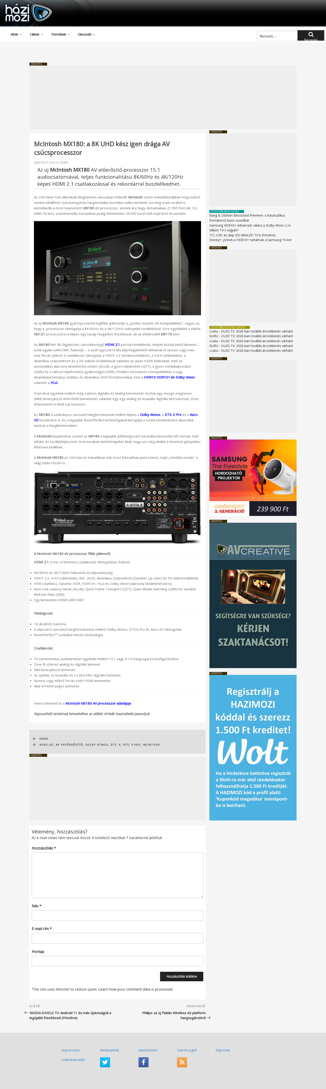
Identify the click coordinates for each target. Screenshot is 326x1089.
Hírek (16, 34)
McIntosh (151, 744)
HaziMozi (22, 5)
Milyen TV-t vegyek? (223, 230)
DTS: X (116, 744)
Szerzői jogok (187, 1050)
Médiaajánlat (109, 1050)
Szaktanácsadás (73, 1059)
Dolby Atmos (97, 744)
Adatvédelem (148, 1050)
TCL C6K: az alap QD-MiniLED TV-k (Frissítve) (242, 235)
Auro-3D (46, 744)
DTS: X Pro (173, 414)
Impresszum (71, 1050)
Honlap (38, 951)
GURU (64, 162)
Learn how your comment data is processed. (135, 989)
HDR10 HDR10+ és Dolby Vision (169, 377)
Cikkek (36, 34)
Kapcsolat (223, 1050)
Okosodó (87, 34)
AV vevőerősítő (69, 744)
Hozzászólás (44, 848)
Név (36, 905)
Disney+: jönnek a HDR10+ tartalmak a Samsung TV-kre (250, 240)
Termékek (60, 34)
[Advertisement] (163, 97)
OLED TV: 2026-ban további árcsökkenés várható (257, 331)
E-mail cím (42, 928)
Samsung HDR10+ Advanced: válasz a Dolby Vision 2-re (250, 225)
